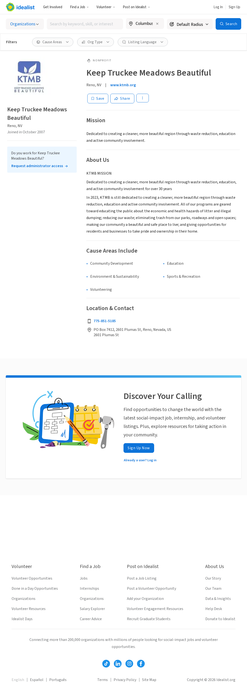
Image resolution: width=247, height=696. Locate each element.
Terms (102, 679)
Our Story (213, 578)
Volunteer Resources (29, 608)
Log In (218, 7)
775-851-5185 (105, 321)
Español (36, 679)
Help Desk (213, 608)
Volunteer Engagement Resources (155, 608)
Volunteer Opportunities (32, 578)
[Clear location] (157, 24)
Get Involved (52, 7)
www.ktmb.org (123, 85)
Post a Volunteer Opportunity (151, 588)
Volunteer (105, 7)
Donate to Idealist (220, 619)
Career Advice (91, 619)
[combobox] (85, 24)
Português (58, 679)
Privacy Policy (125, 679)
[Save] (97, 98)
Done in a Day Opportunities (35, 588)
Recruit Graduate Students (149, 619)
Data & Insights (218, 598)
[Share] (122, 98)
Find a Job (79, 7)
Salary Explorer (92, 608)
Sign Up (234, 7)
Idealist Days (22, 619)
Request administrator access (37, 166)
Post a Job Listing (142, 578)
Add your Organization (145, 598)
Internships (89, 588)
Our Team (213, 588)
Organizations (23, 598)
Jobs (84, 578)
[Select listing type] (25, 24)
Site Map (149, 679)
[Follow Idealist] (106, 664)
